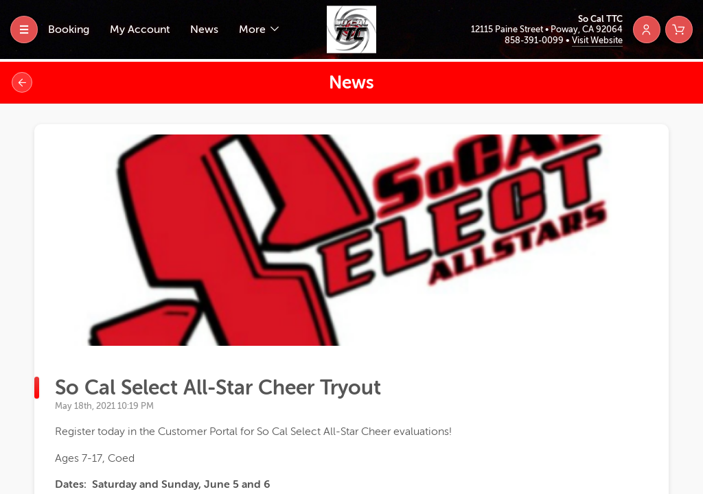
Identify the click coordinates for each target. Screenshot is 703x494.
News (204, 29)
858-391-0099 (535, 40)
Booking (68, 29)
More (253, 29)
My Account (140, 29)
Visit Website (597, 40)
